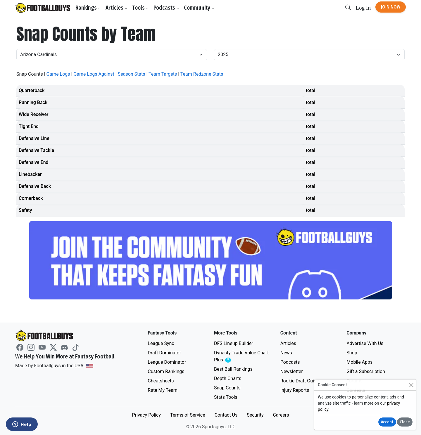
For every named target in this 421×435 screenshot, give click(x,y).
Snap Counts (227, 388)
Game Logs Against (93, 74)
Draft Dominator (164, 353)
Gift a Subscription (365, 371)
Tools (140, 7)
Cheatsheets (161, 381)
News (286, 353)
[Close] (411, 385)
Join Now (390, 7)
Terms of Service (187, 415)
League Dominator (167, 362)
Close (405, 422)
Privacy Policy (146, 415)
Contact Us (226, 415)
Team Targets (163, 74)
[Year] (309, 54)
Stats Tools (225, 397)
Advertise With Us (364, 343)
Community (199, 7)
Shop (351, 353)
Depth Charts (227, 378)
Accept (387, 422)
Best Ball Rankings (233, 369)
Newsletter (291, 371)
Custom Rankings (166, 371)
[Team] (111, 54)
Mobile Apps (359, 362)
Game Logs (58, 74)
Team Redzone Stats (201, 74)
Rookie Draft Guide (299, 381)
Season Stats (131, 74)
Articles (116, 7)
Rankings (88, 7)
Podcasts (166, 7)
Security (255, 415)
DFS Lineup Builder (233, 343)
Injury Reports (294, 390)
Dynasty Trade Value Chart (241, 356)
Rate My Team (162, 390)
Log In (363, 8)
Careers (281, 415)
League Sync (161, 343)
